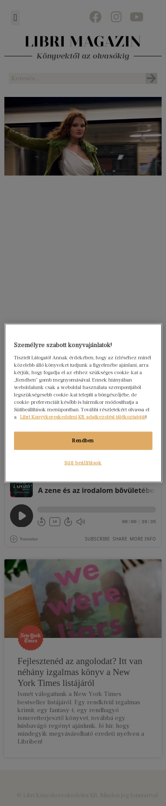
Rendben (83, 440)
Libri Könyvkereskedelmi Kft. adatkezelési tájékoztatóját (82, 417)
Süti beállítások (82, 463)
